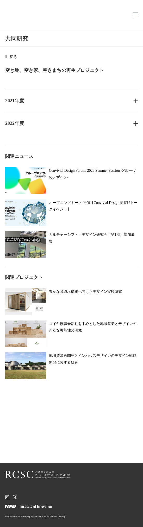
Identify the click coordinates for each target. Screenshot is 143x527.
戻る (13, 57)
